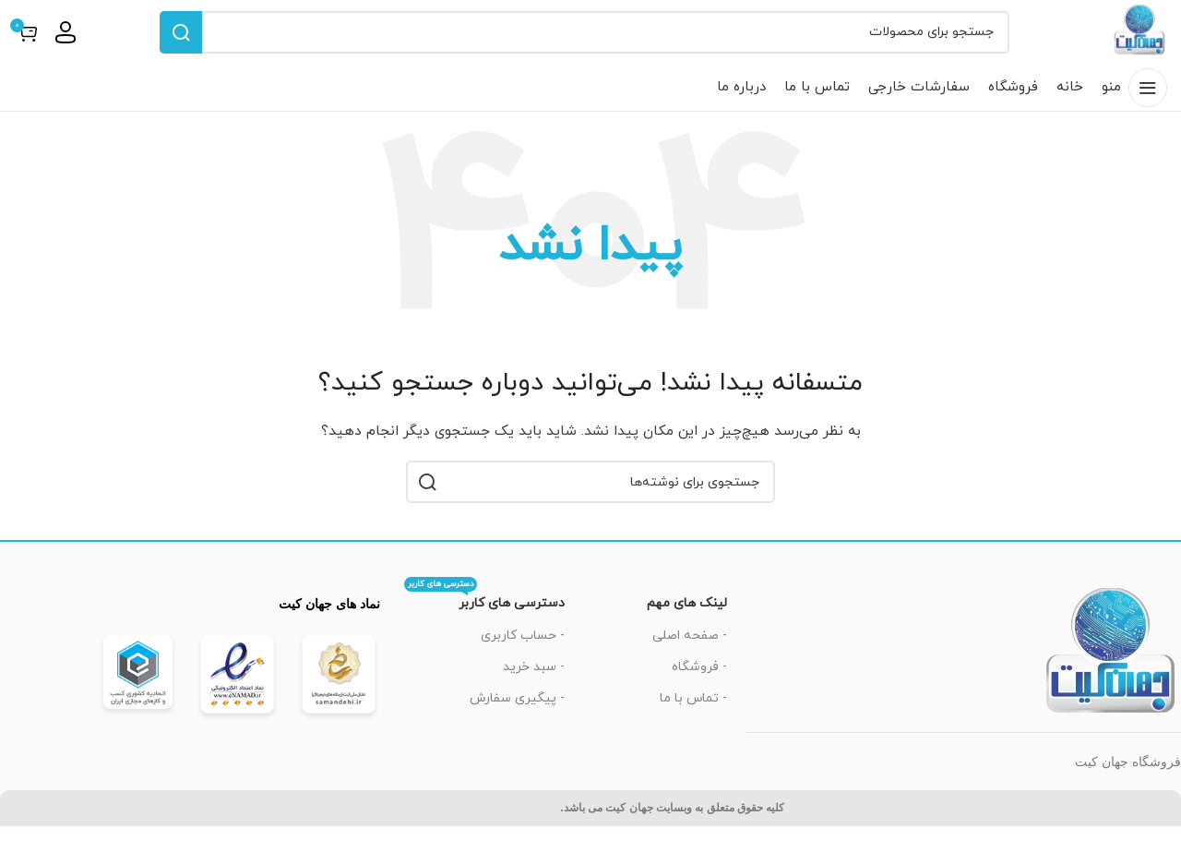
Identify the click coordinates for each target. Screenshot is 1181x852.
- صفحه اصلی (689, 659)
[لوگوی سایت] (1127, 43)
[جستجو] (572, 44)
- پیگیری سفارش (517, 722)
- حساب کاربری (523, 659)
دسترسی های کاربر (484, 625)
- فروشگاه (699, 691)
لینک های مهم (687, 628)
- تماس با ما (693, 722)
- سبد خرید (534, 691)
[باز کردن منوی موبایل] (1134, 111)
